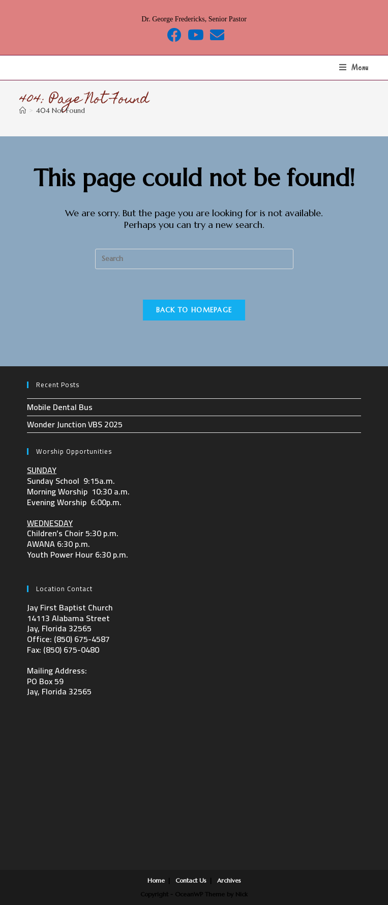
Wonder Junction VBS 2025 (75, 424)
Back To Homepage (194, 310)
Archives (229, 880)
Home (156, 880)
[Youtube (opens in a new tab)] (196, 35)
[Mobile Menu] (354, 68)
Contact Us (190, 880)
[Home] (22, 110)
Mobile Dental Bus (60, 407)
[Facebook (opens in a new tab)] (174, 35)
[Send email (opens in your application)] (215, 35)
